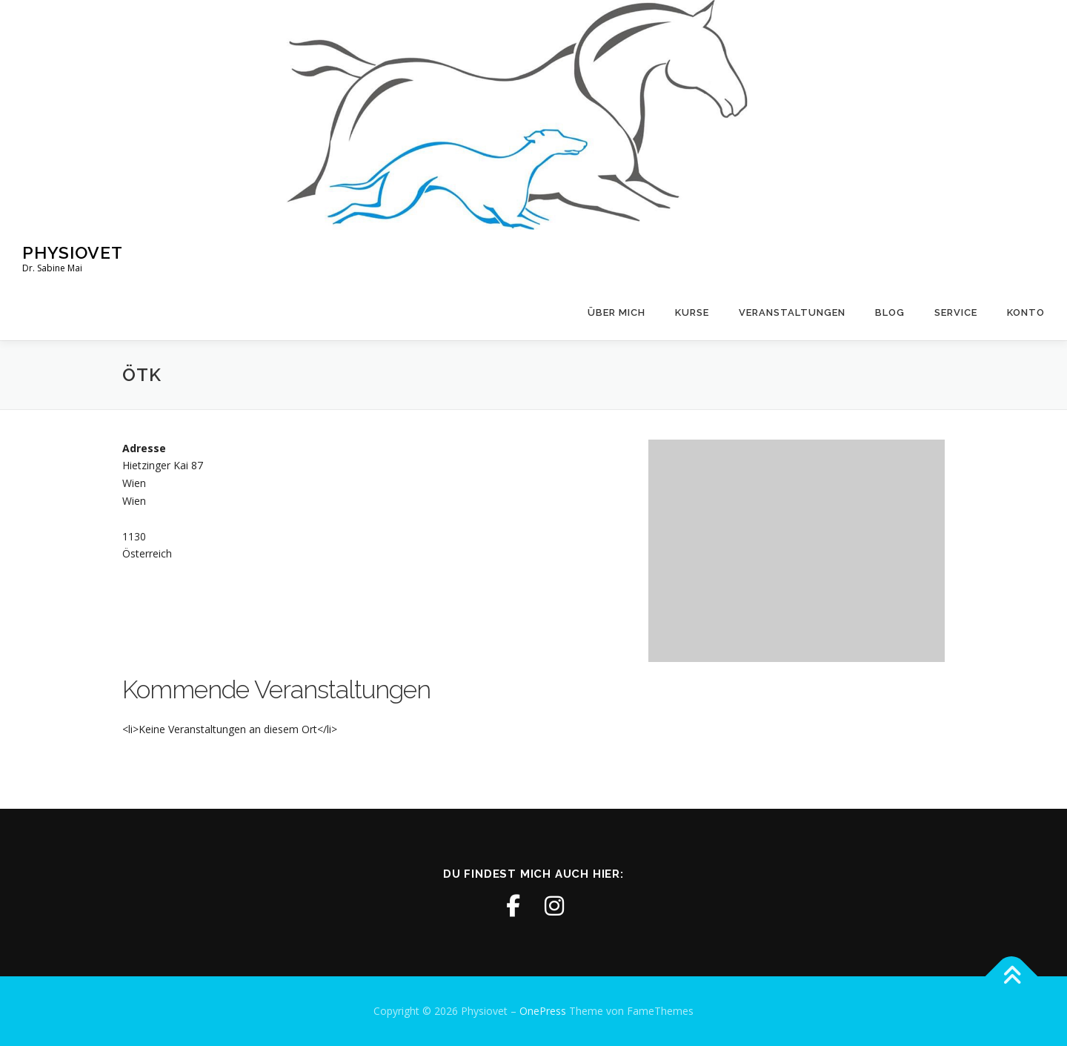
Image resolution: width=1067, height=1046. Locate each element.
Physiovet (72, 252)
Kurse (692, 312)
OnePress (542, 1011)
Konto (1026, 312)
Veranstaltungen (792, 312)
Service (955, 312)
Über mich (616, 312)
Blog (890, 312)
